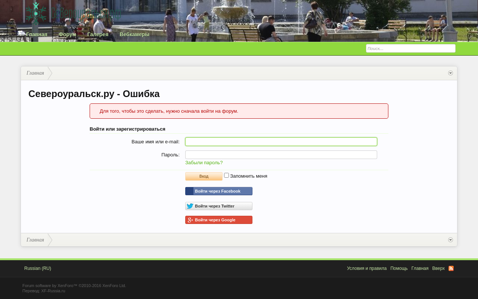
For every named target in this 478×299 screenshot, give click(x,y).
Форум (67, 34)
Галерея (98, 34)
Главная (36, 34)
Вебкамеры (134, 34)
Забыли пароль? (204, 162)
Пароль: (170, 155)
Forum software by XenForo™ (74, 285)
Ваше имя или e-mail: (155, 141)
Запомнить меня (245, 176)
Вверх (438, 268)
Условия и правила (367, 268)
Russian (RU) (37, 268)
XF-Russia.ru (53, 291)
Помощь (398, 268)
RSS (451, 268)
